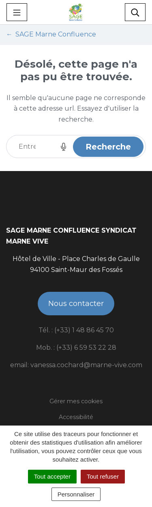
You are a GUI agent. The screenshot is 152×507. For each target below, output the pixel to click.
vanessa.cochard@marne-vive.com (86, 365)
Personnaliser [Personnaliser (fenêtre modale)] (76, 494)
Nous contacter (76, 303)
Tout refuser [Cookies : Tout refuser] (103, 476)
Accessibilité (76, 417)
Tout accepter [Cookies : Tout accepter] (52, 476)
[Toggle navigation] (16, 12)
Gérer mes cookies (76, 401)
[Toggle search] (135, 12)
